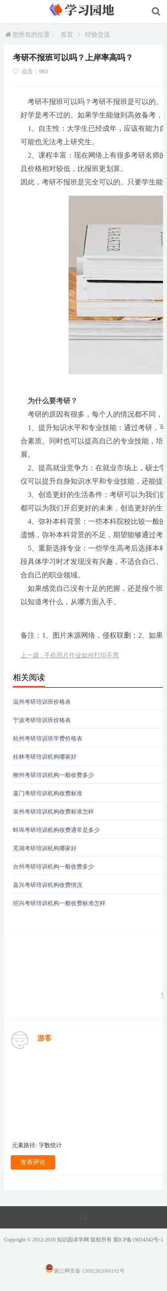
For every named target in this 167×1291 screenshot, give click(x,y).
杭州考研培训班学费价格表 (47, 738)
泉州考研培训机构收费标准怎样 (53, 811)
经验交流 (97, 34)
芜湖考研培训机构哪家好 (45, 848)
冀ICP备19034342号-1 (138, 1240)
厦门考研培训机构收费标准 (47, 793)
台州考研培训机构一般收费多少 (53, 866)
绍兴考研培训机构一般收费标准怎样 (59, 903)
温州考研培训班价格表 (42, 701)
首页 (67, 34)
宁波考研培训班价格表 (42, 720)
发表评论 (32, 1162)
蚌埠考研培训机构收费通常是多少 (56, 830)
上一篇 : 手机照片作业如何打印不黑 (69, 655)
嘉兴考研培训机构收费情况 (47, 885)
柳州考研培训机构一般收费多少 (53, 775)
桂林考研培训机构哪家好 (45, 756)
